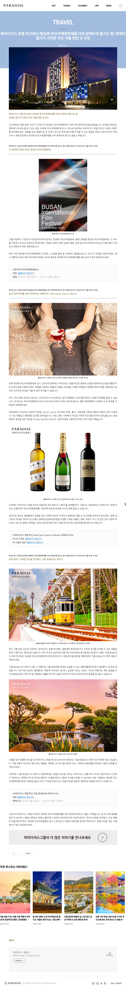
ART (54, 6)
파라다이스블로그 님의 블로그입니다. (26, 955)
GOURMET (82, 6)
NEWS (108, 6)
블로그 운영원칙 (116, 983)
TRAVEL (67, 6)
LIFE (97, 6)
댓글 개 (11, 940)
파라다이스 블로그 (21, 952)
